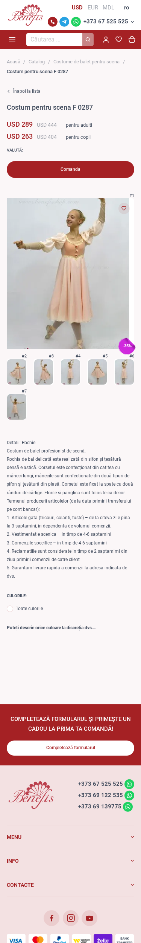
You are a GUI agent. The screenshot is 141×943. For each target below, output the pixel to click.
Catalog (37, 61)
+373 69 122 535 (100, 795)
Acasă (13, 61)
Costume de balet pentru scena (86, 61)
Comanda (70, 169)
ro (126, 7)
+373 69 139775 (99, 806)
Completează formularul (70, 747)
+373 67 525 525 (105, 21)
